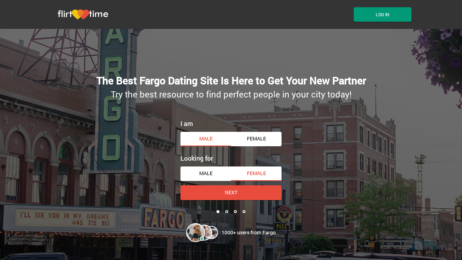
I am (186, 123)
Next (231, 192)
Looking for (196, 158)
